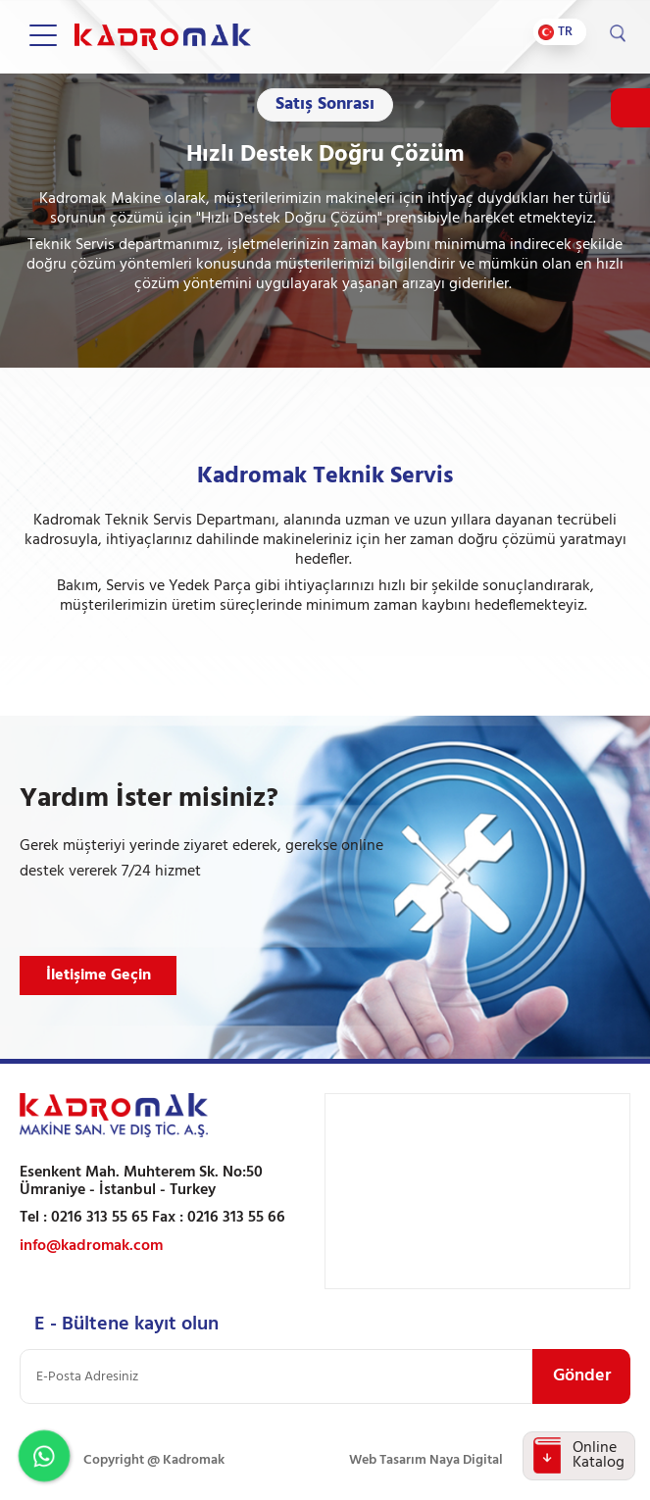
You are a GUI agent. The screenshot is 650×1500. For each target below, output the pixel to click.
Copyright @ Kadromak (154, 1460)
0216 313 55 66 (236, 1217)
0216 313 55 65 (99, 1217)
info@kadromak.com (91, 1246)
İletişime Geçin (98, 975)
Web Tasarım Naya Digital (426, 1460)
